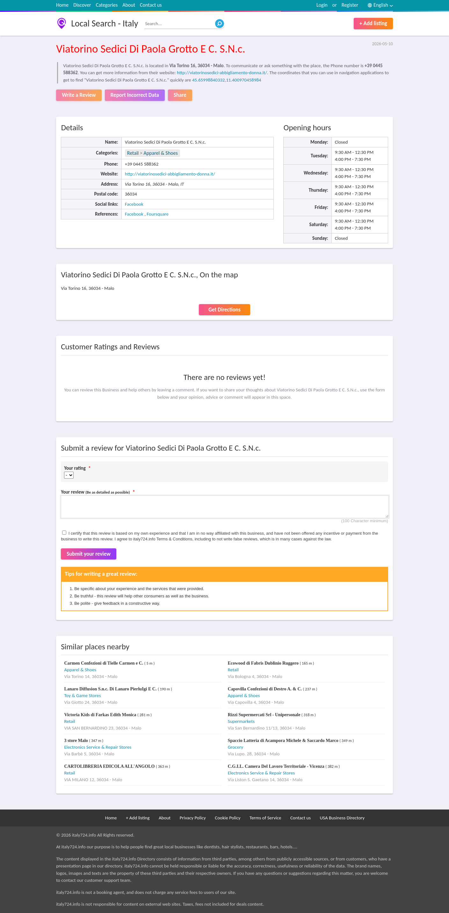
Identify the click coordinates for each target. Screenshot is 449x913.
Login (322, 5)
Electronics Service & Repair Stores (97, 747)
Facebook (134, 204)
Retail (133, 153)
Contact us (151, 5)
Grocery (235, 747)
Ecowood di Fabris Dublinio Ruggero (264, 663)
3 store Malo (76, 740)
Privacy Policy (193, 818)
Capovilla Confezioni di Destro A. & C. (265, 689)
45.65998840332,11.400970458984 (226, 80)
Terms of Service (265, 818)
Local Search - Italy (104, 23)
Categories (107, 5)
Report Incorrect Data (135, 95)
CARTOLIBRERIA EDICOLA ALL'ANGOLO (110, 766)
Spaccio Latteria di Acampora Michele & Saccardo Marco (283, 740)
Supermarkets (241, 721)
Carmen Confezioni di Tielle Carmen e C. (104, 663)
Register (350, 5)
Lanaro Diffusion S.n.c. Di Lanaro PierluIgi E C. (111, 689)
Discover (82, 5)
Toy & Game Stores (82, 695)
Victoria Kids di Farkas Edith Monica (100, 714)
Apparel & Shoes (160, 153)
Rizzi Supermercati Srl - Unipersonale (264, 714)
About (128, 5)
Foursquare (158, 214)
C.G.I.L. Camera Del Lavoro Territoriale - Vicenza (277, 766)
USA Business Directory (342, 818)
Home (62, 5)
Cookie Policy (227, 818)
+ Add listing (373, 23)
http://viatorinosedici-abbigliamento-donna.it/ (222, 72)
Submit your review (89, 554)
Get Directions (224, 309)
